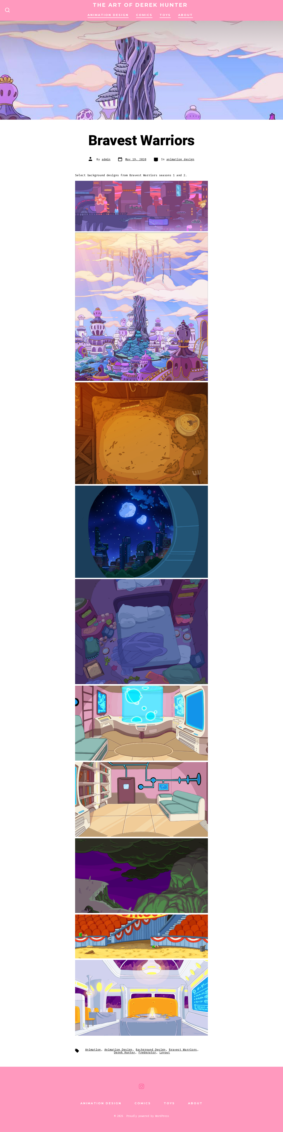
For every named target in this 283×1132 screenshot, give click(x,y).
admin (106, 159)
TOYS (165, 15)
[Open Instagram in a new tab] (141, 1086)
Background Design (151, 1049)
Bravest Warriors (183, 1049)
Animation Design (118, 1049)
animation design (108, 15)
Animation (93, 1049)
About (185, 15)
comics (144, 15)
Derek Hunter (124, 1052)
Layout (164, 1052)
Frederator (147, 1052)
